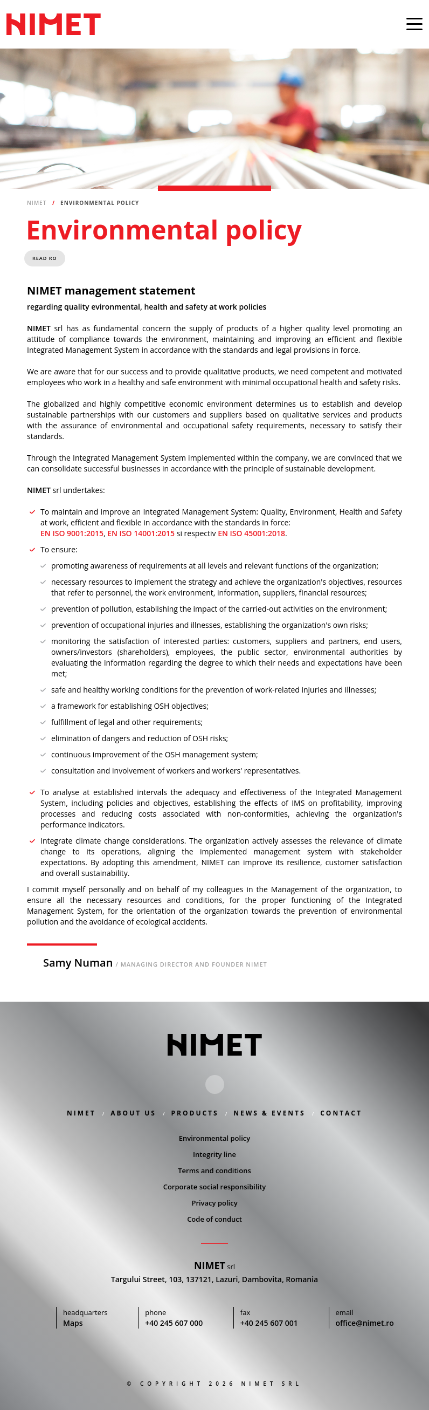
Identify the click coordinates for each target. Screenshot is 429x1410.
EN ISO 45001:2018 (251, 534)
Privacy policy (214, 1203)
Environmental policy (214, 1139)
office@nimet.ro (366, 1323)
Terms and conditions (214, 1171)
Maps (71, 1323)
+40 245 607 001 (270, 1323)
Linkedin (214, 1085)
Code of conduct (214, 1219)
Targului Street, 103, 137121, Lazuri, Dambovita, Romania (214, 1280)
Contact (341, 1113)
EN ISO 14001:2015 (141, 534)
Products (195, 1113)
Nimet (53, 24)
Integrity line (214, 1155)
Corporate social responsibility (214, 1187)
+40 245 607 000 (173, 1323)
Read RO (44, 259)
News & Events (269, 1113)
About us (133, 1113)
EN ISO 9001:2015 (71, 534)
